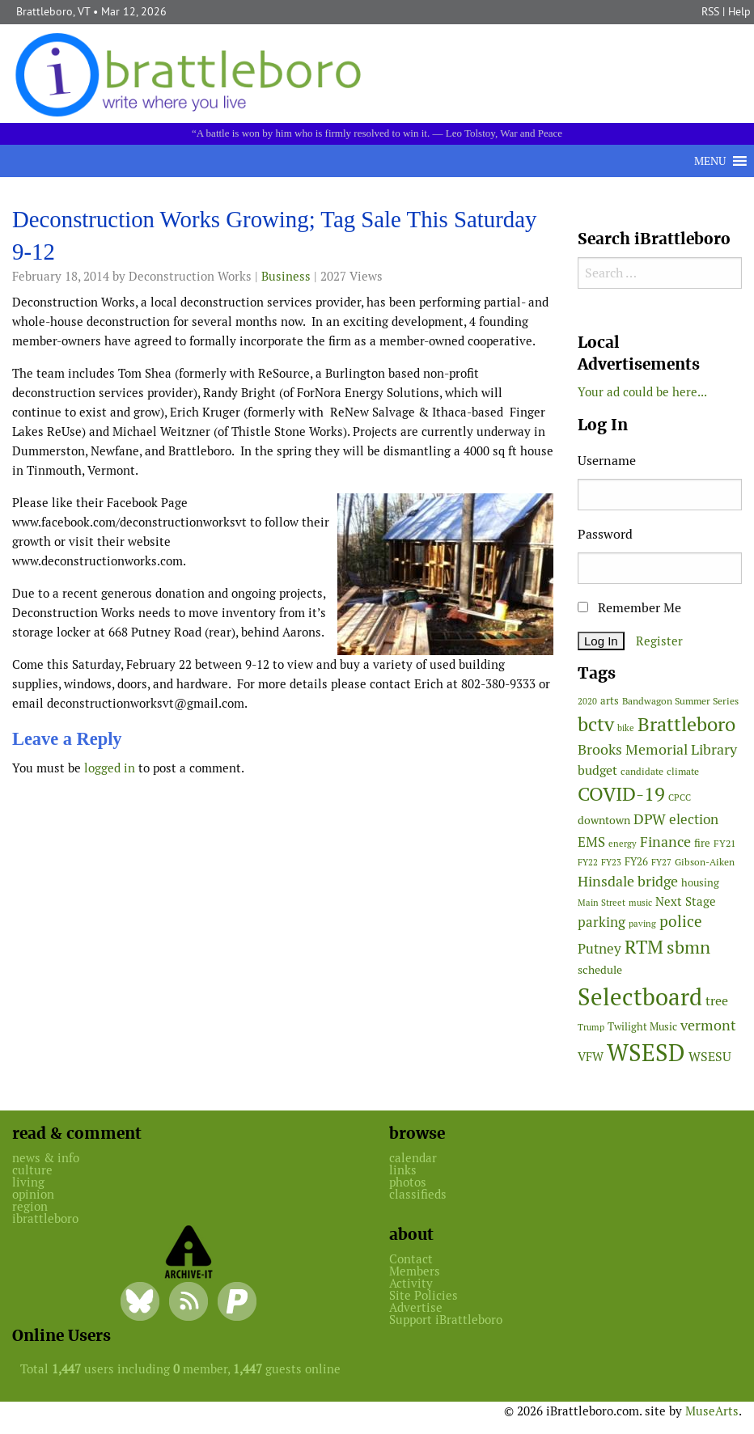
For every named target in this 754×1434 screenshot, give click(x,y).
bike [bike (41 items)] (625, 728)
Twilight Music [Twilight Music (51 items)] (642, 1027)
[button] (710, 161)
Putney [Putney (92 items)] (599, 949)
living (28, 1182)
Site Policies (423, 1295)
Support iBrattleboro (445, 1319)
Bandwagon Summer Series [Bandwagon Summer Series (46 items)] (680, 701)
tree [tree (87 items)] (716, 1000)
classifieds (418, 1194)
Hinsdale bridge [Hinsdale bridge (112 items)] (628, 881)
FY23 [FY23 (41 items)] (611, 862)
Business (286, 276)
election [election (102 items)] (693, 819)
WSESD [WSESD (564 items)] (646, 1053)
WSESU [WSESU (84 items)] (709, 1056)
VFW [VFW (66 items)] (591, 1056)
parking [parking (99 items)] (601, 922)
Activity (411, 1283)
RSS (710, 11)
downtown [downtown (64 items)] (604, 820)
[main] (283, 497)
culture (32, 1170)
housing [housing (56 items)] (700, 883)
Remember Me (629, 607)
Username (607, 460)
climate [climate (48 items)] (683, 771)
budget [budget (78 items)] (597, 770)
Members (414, 1271)
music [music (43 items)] (640, 902)
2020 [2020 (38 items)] (587, 701)
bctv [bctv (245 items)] (596, 724)
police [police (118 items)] (680, 921)
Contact (411, 1259)
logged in (109, 768)
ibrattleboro (45, 1218)
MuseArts (712, 1411)
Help (739, 11)
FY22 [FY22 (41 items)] (588, 862)
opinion (33, 1194)
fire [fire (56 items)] (702, 843)
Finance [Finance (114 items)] (665, 841)
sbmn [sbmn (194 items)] (688, 947)
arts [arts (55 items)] (609, 701)
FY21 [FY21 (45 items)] (724, 843)
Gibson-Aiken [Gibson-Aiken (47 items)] (705, 862)
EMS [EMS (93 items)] (591, 842)
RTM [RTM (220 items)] (644, 947)
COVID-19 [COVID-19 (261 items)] (621, 793)
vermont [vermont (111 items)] (708, 1025)
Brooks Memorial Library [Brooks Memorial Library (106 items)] (657, 749)
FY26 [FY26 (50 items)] (636, 862)
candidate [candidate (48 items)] (642, 771)
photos (407, 1182)
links (403, 1170)
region (30, 1206)
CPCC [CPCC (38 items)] (679, 797)
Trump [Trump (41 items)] (591, 1027)
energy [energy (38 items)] (622, 843)
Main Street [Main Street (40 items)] (601, 902)
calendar (413, 1158)
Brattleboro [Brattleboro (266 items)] (686, 724)
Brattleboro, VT (53, 11)
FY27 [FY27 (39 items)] (661, 862)
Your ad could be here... (642, 392)
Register (659, 641)
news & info (45, 1158)
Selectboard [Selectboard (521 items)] (640, 997)
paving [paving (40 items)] (642, 923)
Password (605, 534)
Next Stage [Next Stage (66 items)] (685, 901)
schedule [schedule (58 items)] (600, 969)
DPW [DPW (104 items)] (649, 819)
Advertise (416, 1307)
